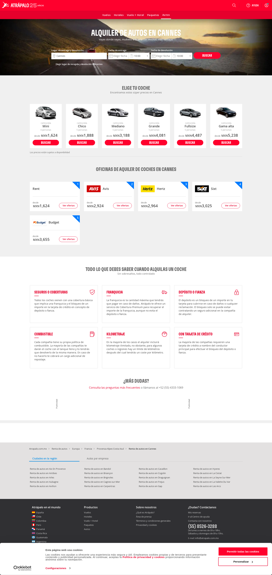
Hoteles (88, 516)
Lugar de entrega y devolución (67, 50)
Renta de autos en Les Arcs (207, 486)
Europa (76, 448)
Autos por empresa (97, 458)
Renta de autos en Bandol (97, 468)
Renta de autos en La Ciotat (207, 473)
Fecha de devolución (162, 50)
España (40, 512)
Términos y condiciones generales (153, 520)
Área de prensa (143, 516)
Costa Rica (41, 533)
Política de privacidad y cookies (143, 557)
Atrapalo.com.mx (38, 448)
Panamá (40, 529)
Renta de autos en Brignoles (98, 477)
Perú (38, 524)
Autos (87, 529)
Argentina (41, 541)
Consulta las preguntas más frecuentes (115, 387)
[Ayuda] (252, 5)
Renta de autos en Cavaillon (153, 468)
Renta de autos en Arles (42, 477)
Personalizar (243, 561)
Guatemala (42, 537)
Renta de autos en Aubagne (44, 481)
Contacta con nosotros (200, 521)
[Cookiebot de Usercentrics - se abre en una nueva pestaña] (22, 568)
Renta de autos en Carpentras (99, 486)
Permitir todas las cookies (243, 551)
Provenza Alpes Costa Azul (110, 448)
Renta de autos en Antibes (43, 473)
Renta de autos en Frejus (151, 481)
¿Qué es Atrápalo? (145, 512)
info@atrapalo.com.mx (207, 538)
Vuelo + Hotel (91, 520)
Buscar (207, 55)
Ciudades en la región (44, 458)
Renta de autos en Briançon (98, 473)
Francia (88, 448)
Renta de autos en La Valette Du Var (211, 481)
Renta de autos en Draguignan (154, 477)
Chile (38, 516)
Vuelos (87, 512)
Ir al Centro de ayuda (199, 516)
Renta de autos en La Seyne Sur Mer (211, 477)
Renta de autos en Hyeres (206, 468)
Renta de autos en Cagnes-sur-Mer (102, 481)
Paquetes (89, 524)
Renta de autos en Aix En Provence (48, 468)
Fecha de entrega (117, 50)
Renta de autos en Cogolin (152, 473)
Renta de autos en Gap (150, 486)
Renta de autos (59, 448)
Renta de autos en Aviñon (43, 486)
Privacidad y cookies (146, 524)
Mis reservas (194, 512)
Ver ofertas (69, 205)
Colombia (41, 520)
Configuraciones (55, 568)
